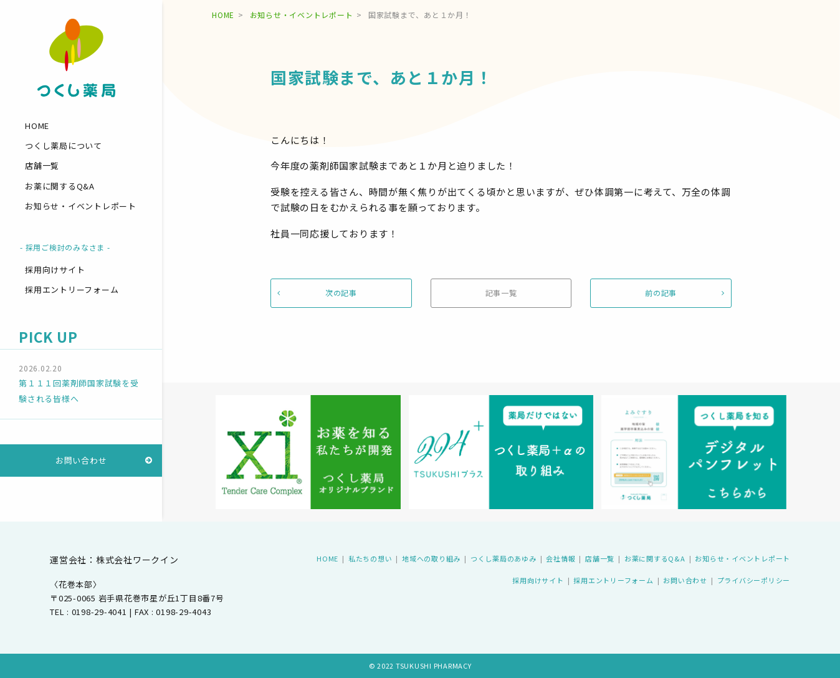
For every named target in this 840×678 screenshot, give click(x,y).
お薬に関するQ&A (60, 186)
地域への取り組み (431, 558)
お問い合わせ (81, 460)
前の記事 (661, 292)
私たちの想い (370, 558)
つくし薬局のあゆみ (503, 558)
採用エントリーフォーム (71, 289)
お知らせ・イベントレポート (80, 206)
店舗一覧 (42, 165)
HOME (37, 125)
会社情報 (560, 558)
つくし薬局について (63, 145)
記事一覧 (501, 292)
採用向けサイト (55, 269)
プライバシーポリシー (754, 580)
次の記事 (341, 292)
